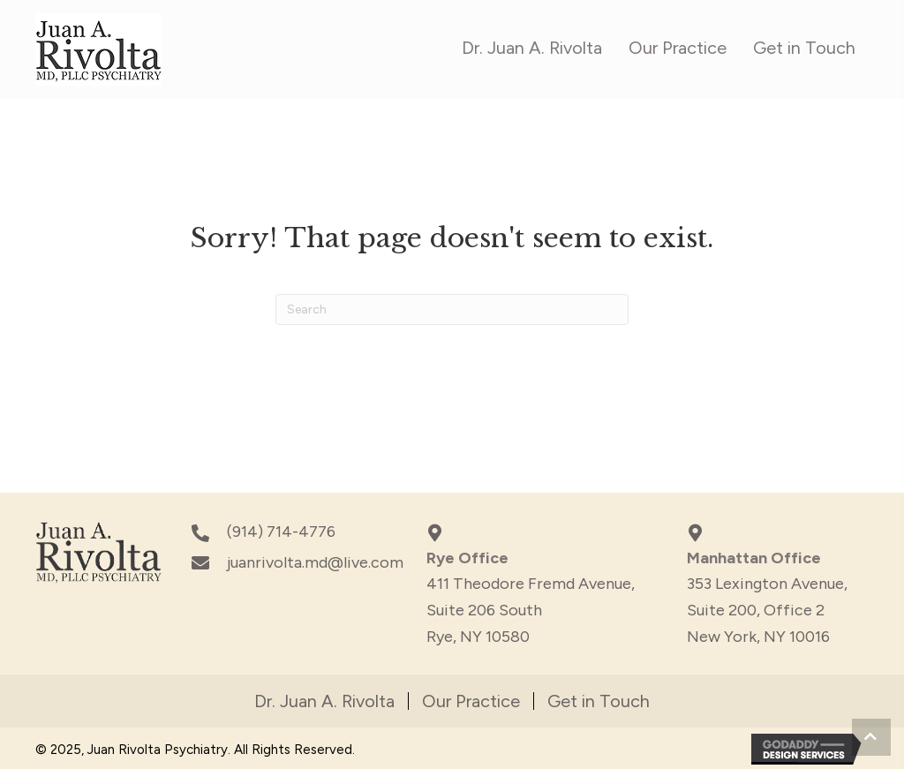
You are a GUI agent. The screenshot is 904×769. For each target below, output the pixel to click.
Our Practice (471, 701)
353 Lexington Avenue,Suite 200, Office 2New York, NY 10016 (767, 609)
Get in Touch (598, 701)
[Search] (452, 309)
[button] (871, 737)
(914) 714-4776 (281, 531)
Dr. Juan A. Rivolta (324, 701)
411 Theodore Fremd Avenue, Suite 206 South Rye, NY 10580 (530, 609)
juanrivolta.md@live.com (315, 562)
